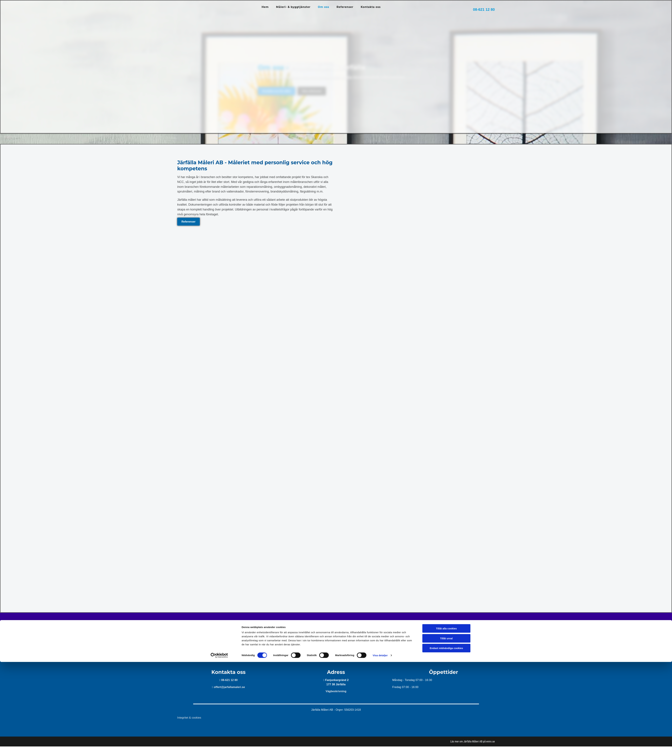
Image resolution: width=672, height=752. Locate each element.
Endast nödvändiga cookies (446, 738)
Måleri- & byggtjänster (293, 7)
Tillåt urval (446, 728)
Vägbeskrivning (336, 691)
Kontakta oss (371, 7)
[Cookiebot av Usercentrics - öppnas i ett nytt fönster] (219, 745)
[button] (188, 222)
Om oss (324, 7)
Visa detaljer (380, 745)
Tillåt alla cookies (446, 718)
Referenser (345, 7)
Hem (265, 7)
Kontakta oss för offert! (336, 631)
